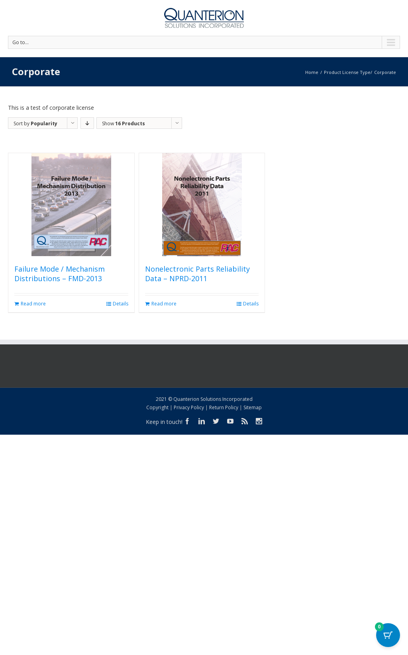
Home (311, 72)
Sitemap (252, 407)
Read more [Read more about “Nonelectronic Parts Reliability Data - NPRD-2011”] (164, 303)
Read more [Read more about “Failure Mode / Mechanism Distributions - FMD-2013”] (33, 303)
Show (123, 123)
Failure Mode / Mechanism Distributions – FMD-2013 (59, 273)
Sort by (35, 123)
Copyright (157, 407)
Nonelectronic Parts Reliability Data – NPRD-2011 (197, 273)
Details (120, 303)
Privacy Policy (189, 407)
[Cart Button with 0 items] (388, 635)
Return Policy (223, 407)
